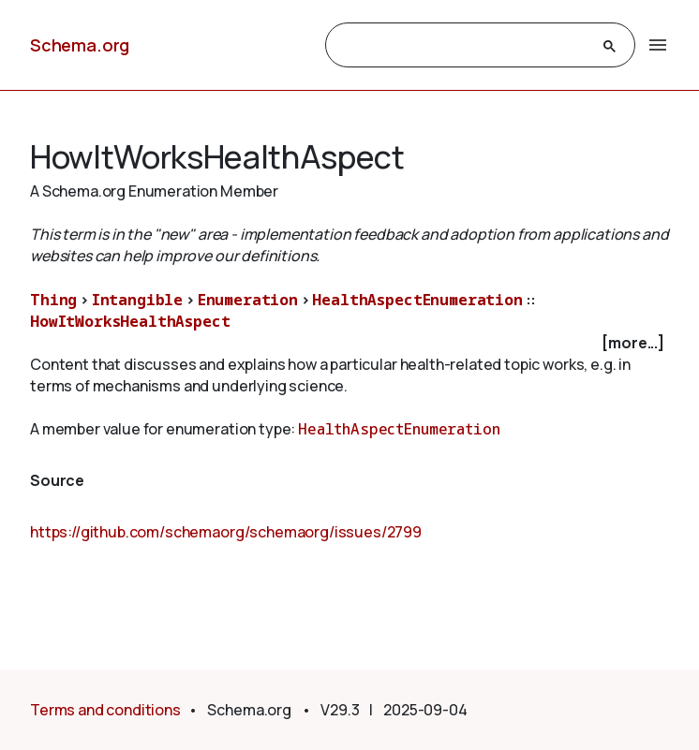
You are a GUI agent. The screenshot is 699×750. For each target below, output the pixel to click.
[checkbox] (349, 343)
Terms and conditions (105, 709)
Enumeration (248, 299)
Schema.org (79, 45)
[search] (463, 45)
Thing (53, 299)
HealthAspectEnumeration (417, 299)
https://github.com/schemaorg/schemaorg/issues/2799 (226, 532)
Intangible (137, 299)
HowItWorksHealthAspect (130, 321)
